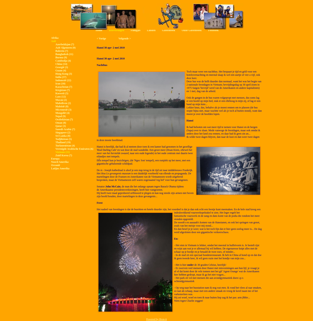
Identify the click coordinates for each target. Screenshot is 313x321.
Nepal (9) (60, 116)
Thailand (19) (63, 142)
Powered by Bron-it (156, 319)
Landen (151, 30)
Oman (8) (60, 122)
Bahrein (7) (61, 50)
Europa (55, 158)
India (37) (60, 77)
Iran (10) (60, 83)
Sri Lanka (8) (62, 135)
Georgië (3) (61, 67)
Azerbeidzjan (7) (64, 44)
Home (99, 30)
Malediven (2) (63, 103)
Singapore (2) (62, 132)
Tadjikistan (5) (63, 139)
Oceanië (55, 165)
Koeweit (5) (61, 93)
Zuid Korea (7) (63, 155)
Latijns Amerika (60, 168)
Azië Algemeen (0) (65, 47)
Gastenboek (168, 30)
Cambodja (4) (63, 60)
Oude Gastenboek (192, 30)
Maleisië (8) (61, 106)
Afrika (54, 37)
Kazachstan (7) (63, 86)
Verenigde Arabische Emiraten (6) (74, 148)
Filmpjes (135, 30)
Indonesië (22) (63, 80)
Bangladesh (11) (64, 54)
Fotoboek (213, 30)
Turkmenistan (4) (65, 145)
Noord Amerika (59, 161)
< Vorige (101, 38)
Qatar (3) (60, 126)
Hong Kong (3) (63, 73)
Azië (53, 41)
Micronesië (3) (63, 109)
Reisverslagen (116, 30)
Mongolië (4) (62, 112)
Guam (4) (60, 70)
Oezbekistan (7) (64, 119)
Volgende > (124, 38)
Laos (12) (60, 96)
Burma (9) (61, 57)
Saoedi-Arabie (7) (65, 129)
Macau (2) (61, 99)
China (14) (61, 64)
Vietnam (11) (62, 152)
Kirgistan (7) (62, 90)
